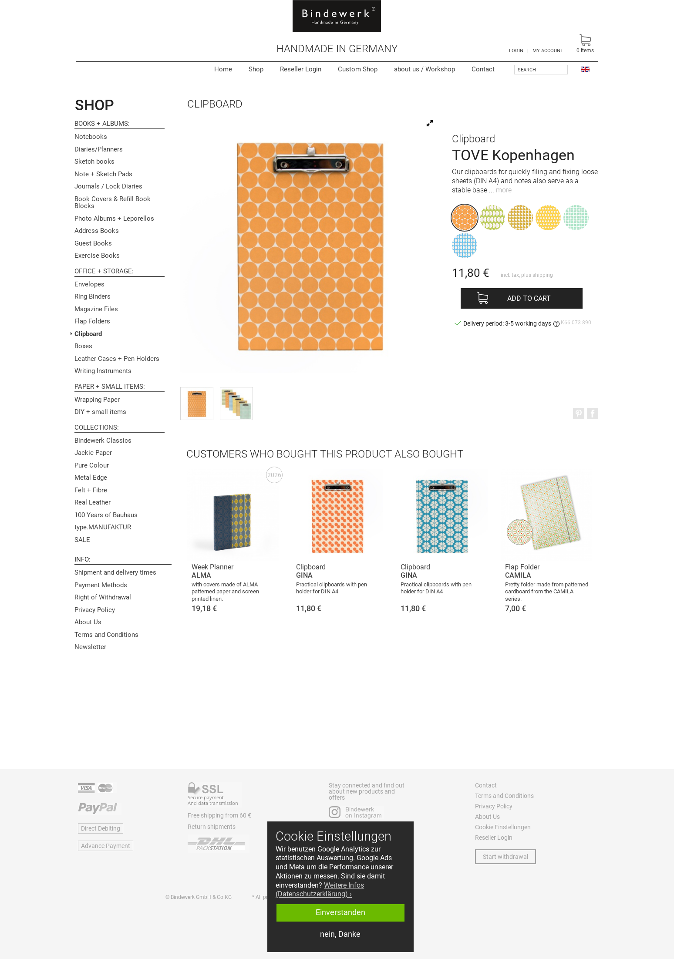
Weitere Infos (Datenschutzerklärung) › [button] (320, 889)
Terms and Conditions (106, 635)
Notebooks (90, 137)
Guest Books (93, 243)
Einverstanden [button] (340, 912)
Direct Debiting (100, 828)
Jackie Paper (93, 453)
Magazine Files (96, 309)
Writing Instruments (102, 371)
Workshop (424, 69)
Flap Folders (92, 321)
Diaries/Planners (98, 149)
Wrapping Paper (97, 400)
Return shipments (212, 826)
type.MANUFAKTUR (102, 527)
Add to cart (529, 298)
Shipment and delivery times (115, 572)
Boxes (83, 346)
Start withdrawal (505, 856)
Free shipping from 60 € (219, 815)
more (504, 190)
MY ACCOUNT (547, 51)
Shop (256, 69)
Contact (483, 69)
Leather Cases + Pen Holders (116, 359)
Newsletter (90, 647)
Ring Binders (92, 296)
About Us (87, 622)
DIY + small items (100, 412)
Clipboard (88, 334)
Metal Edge (90, 477)
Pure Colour (91, 465)
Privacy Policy (94, 610)
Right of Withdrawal (102, 597)
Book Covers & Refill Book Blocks (112, 202)
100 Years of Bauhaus (106, 515)
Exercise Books (97, 255)
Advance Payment (105, 845)
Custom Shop (357, 69)
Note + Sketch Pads (103, 174)
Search (527, 69)
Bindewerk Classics (102, 440)
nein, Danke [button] (340, 934)
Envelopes (89, 284)
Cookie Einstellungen (503, 827)
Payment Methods (100, 585)
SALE (82, 540)
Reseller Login (300, 69)
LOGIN (516, 51)
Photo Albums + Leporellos (114, 218)
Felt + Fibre (90, 490)
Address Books (96, 231)
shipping (542, 275)
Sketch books (94, 161)
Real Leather (92, 502)
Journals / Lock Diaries (108, 186)
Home (223, 69)
